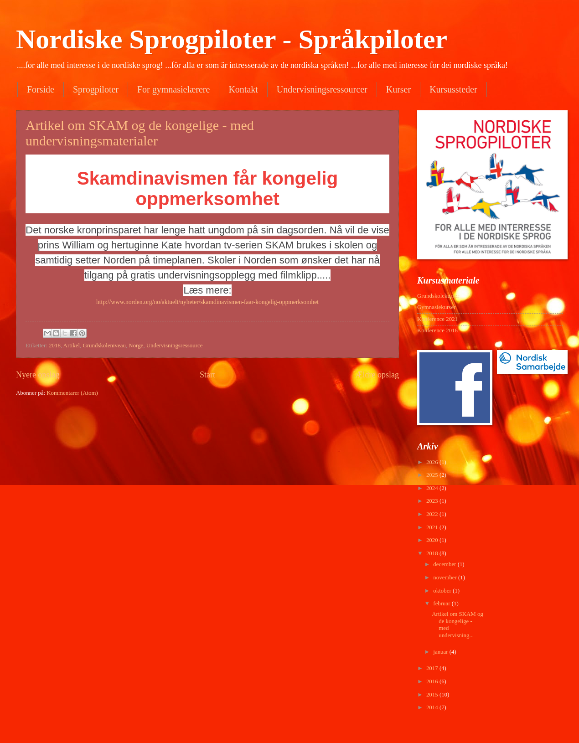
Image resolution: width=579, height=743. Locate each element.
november (445, 577)
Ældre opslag (377, 374)
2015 (432, 694)
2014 (432, 707)
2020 (432, 540)
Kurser (398, 89)
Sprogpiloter (96, 89)
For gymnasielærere (173, 89)
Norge (136, 345)
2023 (432, 501)
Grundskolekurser (438, 296)
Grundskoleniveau (104, 345)
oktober (443, 591)
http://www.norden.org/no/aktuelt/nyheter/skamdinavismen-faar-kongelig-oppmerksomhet (207, 302)
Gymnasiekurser (436, 307)
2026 (432, 462)
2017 (432, 668)
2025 (432, 475)
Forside (40, 89)
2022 (432, 514)
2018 (55, 345)
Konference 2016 (437, 330)
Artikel (71, 345)
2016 (432, 681)
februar (442, 603)
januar (441, 652)
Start (207, 374)
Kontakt (243, 89)
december (445, 564)
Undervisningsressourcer (322, 89)
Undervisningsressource (174, 345)
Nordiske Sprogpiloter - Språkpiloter (231, 39)
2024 (432, 488)
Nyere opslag (38, 374)
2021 (432, 527)
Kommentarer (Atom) (72, 393)
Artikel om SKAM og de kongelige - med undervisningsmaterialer (140, 133)
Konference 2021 (437, 319)
